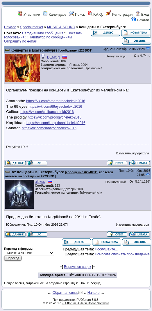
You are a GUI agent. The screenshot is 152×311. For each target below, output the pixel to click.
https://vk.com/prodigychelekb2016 (54, 117)
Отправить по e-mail (20, 41)
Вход (142, 15)
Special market (31, 27)
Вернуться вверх (77, 267)
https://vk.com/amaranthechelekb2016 (55, 101)
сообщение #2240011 (82, 172)
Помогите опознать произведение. (123, 254)
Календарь (54, 15)
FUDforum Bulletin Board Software (85, 303)
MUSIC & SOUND (61, 27)
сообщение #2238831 (76, 50)
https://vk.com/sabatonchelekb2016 (49, 128)
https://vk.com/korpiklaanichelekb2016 (55, 123)
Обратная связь (65, 293)
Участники (29, 15)
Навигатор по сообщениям (50, 37)
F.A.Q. (95, 15)
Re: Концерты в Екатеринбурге (37, 172)
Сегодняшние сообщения (42, 33)
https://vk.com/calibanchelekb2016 (47, 112)
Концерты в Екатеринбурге (33, 50)
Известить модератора (132, 153)
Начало (140, 20)
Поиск (77, 15)
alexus (40, 182)
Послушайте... (106, 249)
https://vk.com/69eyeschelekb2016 (55, 107)
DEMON (53, 57)
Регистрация (119, 15)
